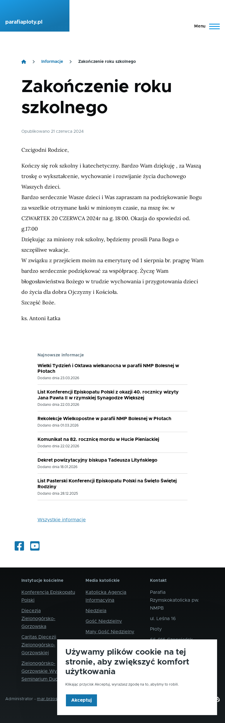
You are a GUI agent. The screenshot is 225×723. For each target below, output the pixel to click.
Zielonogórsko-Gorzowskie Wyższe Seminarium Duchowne (47, 671)
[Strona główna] (23, 62)
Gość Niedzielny (104, 621)
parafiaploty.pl (23, 22)
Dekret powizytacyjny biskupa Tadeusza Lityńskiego (97, 460)
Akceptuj (81, 708)
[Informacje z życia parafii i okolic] (19, 546)
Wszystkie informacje (62, 519)
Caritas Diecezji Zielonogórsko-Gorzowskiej (38, 645)
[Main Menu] (205, 26)
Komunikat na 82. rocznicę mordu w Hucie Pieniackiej (98, 439)
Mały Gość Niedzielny (110, 631)
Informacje (52, 62)
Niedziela (96, 610)
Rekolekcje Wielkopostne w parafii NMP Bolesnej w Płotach (104, 418)
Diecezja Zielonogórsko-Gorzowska (38, 618)
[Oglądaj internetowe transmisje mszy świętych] (35, 546)
